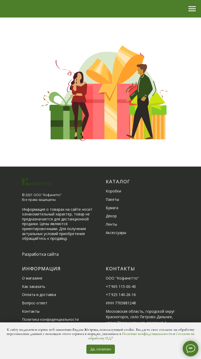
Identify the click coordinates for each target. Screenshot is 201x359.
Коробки (113, 191)
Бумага (112, 207)
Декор (111, 215)
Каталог (118, 181)
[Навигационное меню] (192, 9)
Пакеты (112, 199)
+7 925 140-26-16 (121, 294)
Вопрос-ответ (34, 302)
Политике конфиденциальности (147, 334)
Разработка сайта (40, 254)
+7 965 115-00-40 (121, 286)
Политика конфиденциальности (50, 319)
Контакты (31, 311)
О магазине (32, 278)
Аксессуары (116, 232)
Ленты (111, 224)
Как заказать (33, 286)
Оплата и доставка (39, 294)
